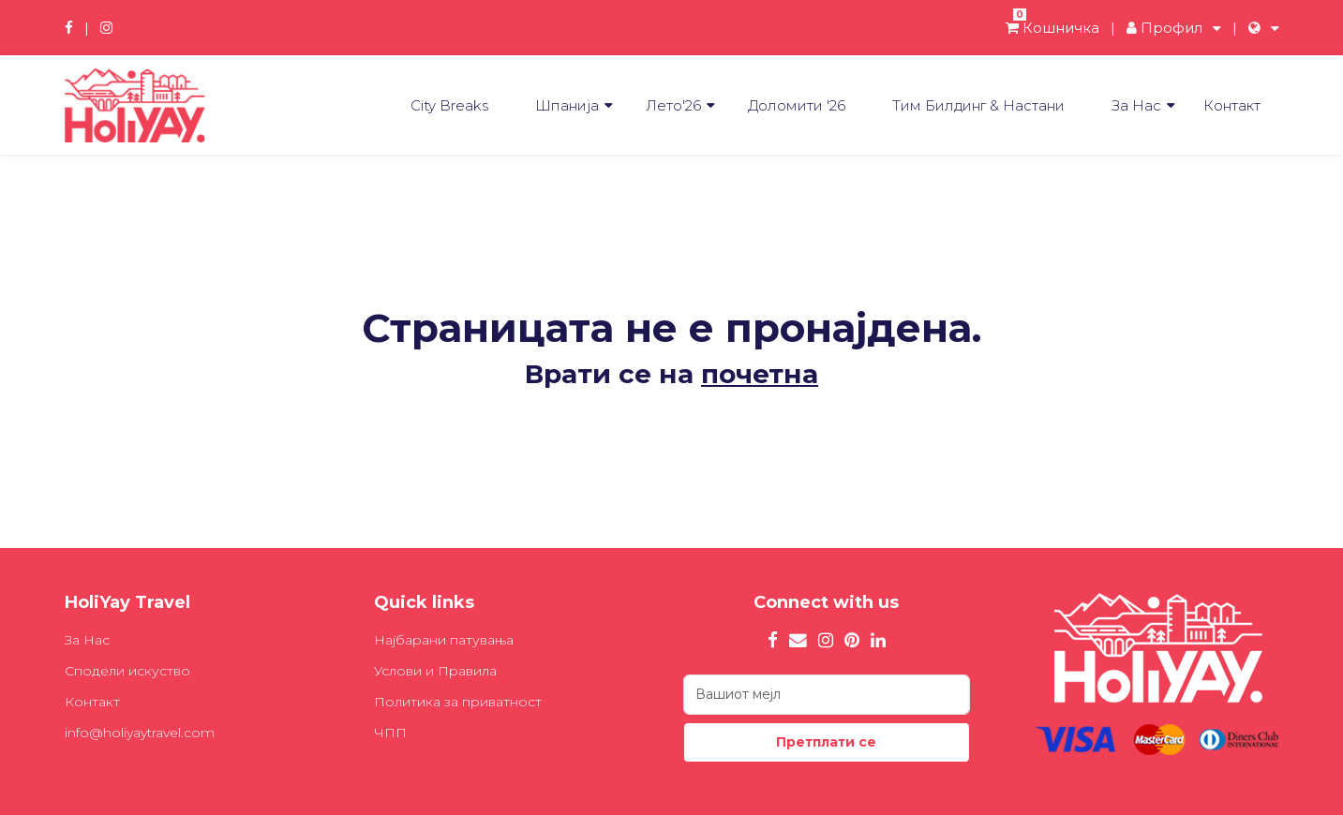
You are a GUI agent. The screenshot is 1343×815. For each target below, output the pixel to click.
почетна (759, 374)
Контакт (1232, 105)
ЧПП (390, 732)
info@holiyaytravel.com (140, 732)
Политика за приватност (458, 701)
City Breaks (449, 105)
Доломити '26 (796, 105)
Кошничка (1052, 28)
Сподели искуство (127, 670)
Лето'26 (673, 105)
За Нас (1136, 105)
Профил (1164, 28)
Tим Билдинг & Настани (978, 105)
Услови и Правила (435, 670)
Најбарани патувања (444, 639)
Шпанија (567, 105)
